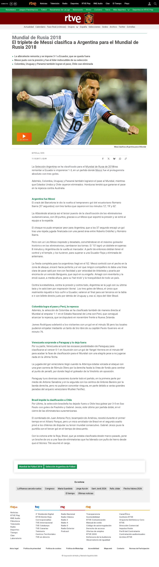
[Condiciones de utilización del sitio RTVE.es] (14, 548)
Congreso (49, 488)
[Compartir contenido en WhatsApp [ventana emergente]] (120, 158)
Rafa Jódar (115, 488)
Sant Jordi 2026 (99, 488)
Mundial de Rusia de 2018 (99, 166)
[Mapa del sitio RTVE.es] (108, 548)
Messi (98, 170)
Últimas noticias (85, 493)
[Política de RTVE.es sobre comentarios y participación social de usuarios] (139, 548)
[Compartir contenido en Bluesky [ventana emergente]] (114, 158)
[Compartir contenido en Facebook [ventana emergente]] (103, 158)
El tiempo (70, 493)
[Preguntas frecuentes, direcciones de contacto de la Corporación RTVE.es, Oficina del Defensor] (120, 548)
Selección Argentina (46, 166)
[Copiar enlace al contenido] (126, 158)
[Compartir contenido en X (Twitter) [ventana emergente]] (108, 158)
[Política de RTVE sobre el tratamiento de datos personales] (32, 548)
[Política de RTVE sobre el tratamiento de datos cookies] (53, 548)
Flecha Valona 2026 (133, 488)
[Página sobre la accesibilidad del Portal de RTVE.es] (93, 548)
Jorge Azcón (82, 488)
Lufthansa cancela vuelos (29, 488)
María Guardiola (65, 488)
